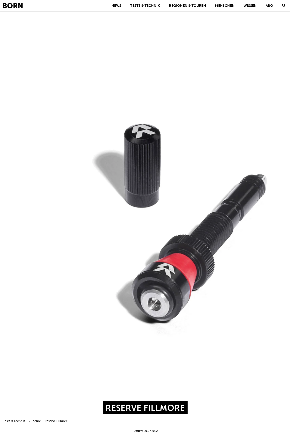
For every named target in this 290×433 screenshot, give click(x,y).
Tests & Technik (145, 5)
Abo (269, 5)
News (116, 5)
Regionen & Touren (187, 5)
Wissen (250, 5)
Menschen (225, 5)
